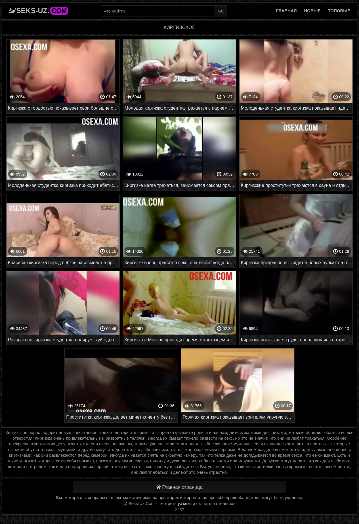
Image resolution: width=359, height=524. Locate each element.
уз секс (185, 503)
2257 (179, 509)
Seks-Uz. (42, 10)
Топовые (339, 10)
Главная (286, 10)
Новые (312, 10)
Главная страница (179, 487)
